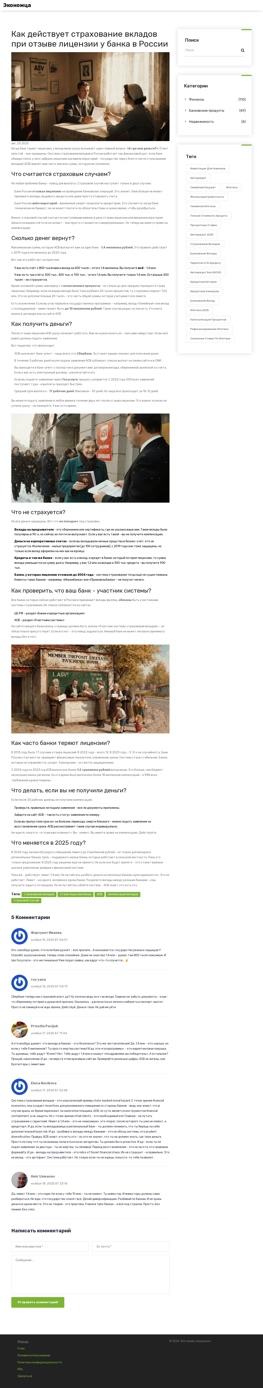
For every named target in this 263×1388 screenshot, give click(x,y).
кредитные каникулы (204, 291)
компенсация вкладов (123, 894)
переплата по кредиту (205, 262)
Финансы (217, 99)
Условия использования (33, 1355)
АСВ (17, 620)
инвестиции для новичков (207, 168)
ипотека (232, 187)
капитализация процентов (208, 319)
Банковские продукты (217, 110)
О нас (21, 1348)
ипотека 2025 (199, 310)
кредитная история (203, 281)
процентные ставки (203, 225)
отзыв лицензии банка (75, 894)
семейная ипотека (203, 206)
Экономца (17, 5)
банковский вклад (202, 300)
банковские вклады (203, 253)
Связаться (24, 1376)
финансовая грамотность (207, 196)
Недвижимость (217, 121)
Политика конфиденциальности (39, 1362)
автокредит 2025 (201, 234)
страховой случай (26, 900)
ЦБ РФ (18, 613)
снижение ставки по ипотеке (210, 338)
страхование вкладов (39, 894)
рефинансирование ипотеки (209, 329)
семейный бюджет (203, 187)
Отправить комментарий (38, 1302)
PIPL (20, 1369)
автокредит (198, 177)
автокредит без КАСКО (205, 272)
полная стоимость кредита (208, 215)
